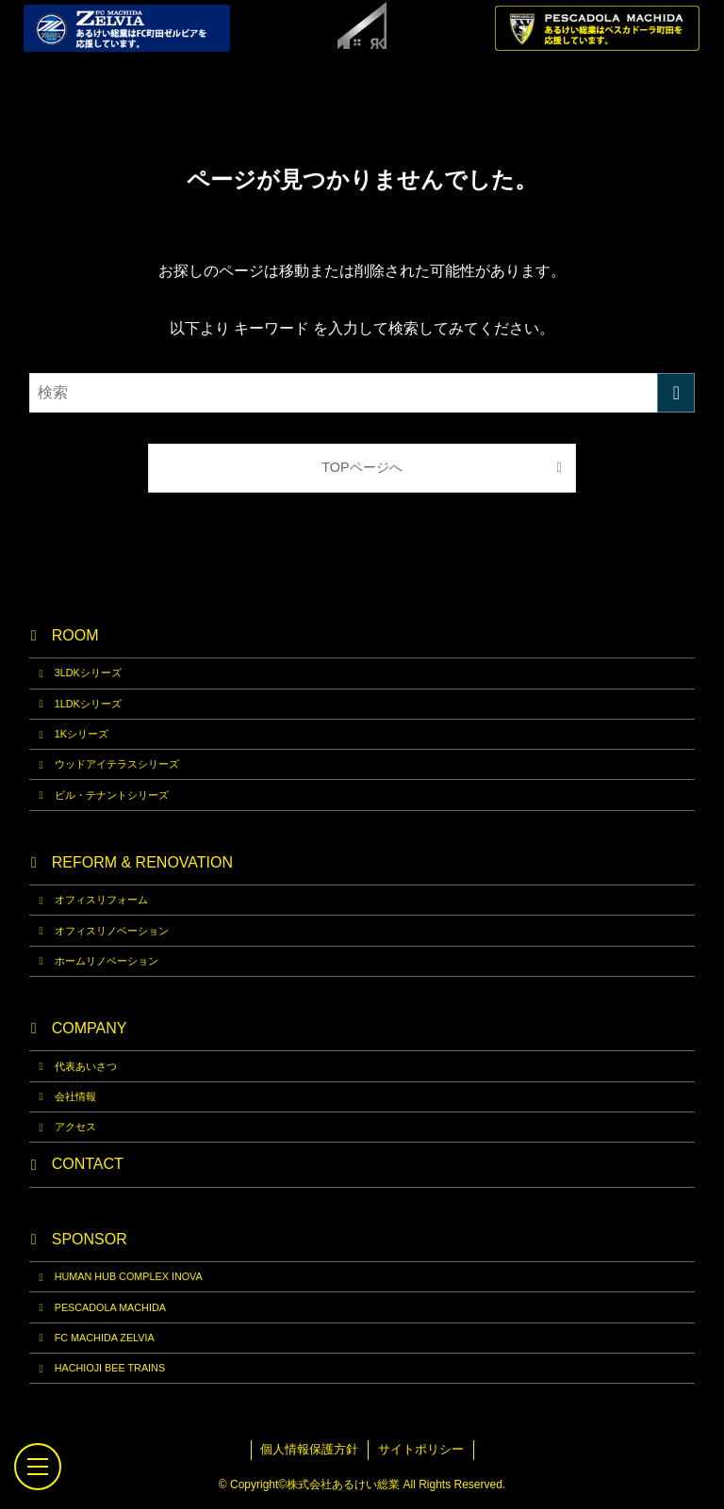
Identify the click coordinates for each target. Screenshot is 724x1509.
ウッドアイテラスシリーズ (117, 764)
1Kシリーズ (81, 733)
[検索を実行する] (676, 393)
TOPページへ (361, 467)
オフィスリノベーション (112, 930)
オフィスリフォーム (101, 899)
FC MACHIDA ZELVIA (105, 1337)
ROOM (75, 635)
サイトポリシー (421, 1449)
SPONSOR (89, 1239)
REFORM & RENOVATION (142, 862)
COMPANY (89, 1028)
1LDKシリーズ (88, 703)
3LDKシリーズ (88, 672)
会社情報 (75, 1096)
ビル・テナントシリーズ (112, 795)
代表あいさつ (86, 1066)
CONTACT (87, 1164)
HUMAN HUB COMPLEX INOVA (129, 1276)
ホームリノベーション (106, 960)
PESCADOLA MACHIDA (110, 1307)
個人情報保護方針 (309, 1449)
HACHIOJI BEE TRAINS (110, 1367)
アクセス (75, 1126)
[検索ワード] (362, 393)
